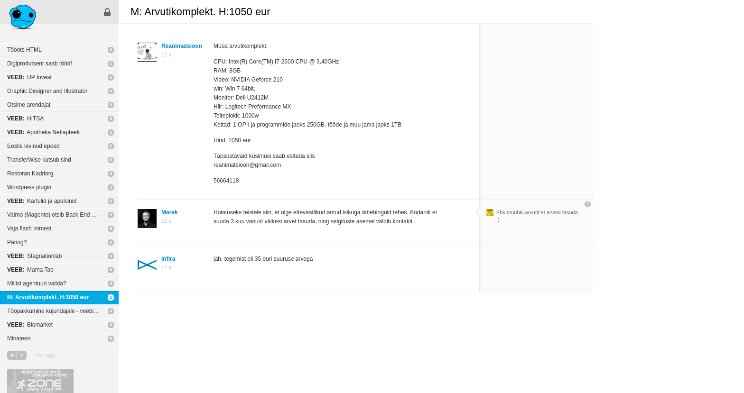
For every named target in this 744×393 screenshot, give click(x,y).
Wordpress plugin (29, 187)
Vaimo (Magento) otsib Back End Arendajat (61, 214)
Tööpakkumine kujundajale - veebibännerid (61, 311)
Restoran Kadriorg (30, 173)
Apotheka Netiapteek (43, 132)
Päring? (17, 242)
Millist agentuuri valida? (36, 283)
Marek (169, 212)
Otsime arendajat (28, 104)
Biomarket (30, 324)
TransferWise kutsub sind (39, 159)
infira (168, 259)
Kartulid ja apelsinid (41, 201)
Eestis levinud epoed (33, 146)
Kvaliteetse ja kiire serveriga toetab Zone (40, 381)
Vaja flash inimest (29, 228)
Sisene (107, 12)
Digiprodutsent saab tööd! (39, 63)
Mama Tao (30, 269)
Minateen (18, 338)
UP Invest (29, 77)
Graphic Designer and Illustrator (47, 91)
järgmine (22, 355)
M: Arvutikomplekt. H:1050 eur (48, 297)
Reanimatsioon (181, 46)
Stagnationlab (34, 256)
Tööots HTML (24, 49)
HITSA (25, 118)
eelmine (12, 355)
